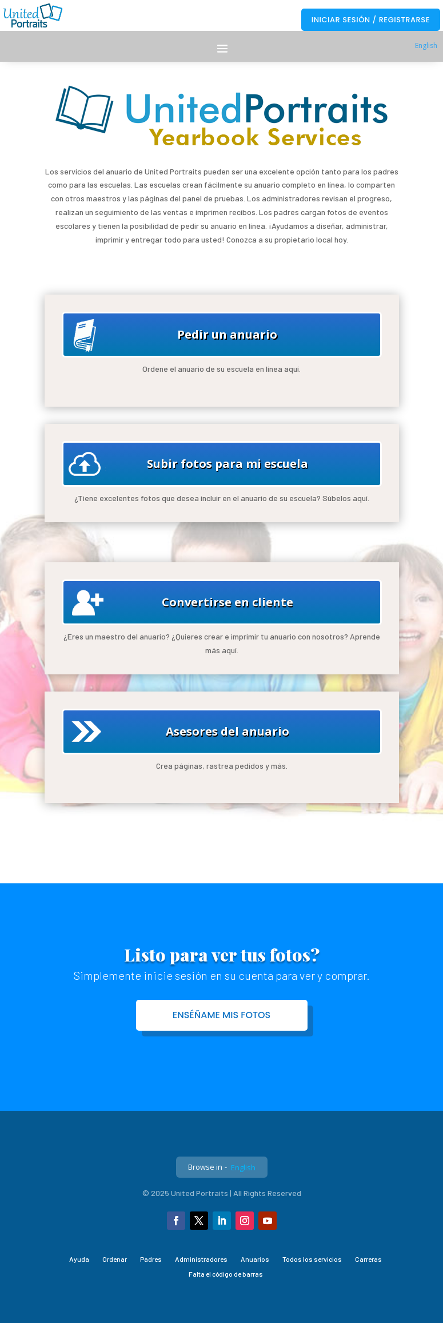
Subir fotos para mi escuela (227, 463)
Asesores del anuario (227, 731)
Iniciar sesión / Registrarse (371, 19)
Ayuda (79, 1259)
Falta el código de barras (226, 1274)
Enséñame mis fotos (222, 1015)
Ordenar (114, 1259)
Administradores (201, 1259)
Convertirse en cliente (227, 602)
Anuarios (255, 1259)
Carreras (368, 1259)
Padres (151, 1259)
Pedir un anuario (227, 334)
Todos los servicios (312, 1259)
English (426, 45)
